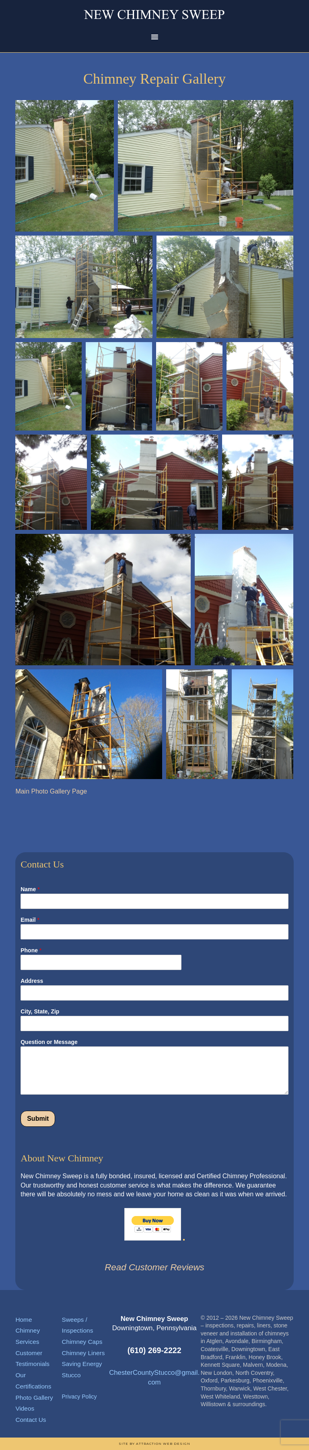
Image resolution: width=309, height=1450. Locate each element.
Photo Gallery (34, 1397)
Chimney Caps (82, 1341)
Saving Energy (82, 1363)
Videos (24, 1408)
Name (30, 889)
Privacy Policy (79, 1396)
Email (30, 920)
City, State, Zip (40, 1011)
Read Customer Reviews (154, 1267)
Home (23, 1319)
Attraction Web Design (163, 1444)
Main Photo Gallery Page (51, 791)
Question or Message (49, 1042)
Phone (31, 950)
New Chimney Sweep (154, 14)
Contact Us (30, 1419)
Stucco (71, 1375)
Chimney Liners (83, 1353)
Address (32, 981)
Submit (38, 1118)
